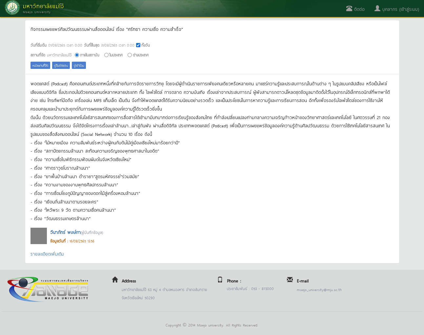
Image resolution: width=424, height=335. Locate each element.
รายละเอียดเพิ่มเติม (47, 253)
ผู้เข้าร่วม (79, 65)
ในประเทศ (116, 55)
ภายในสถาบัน (89, 55)
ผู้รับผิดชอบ (61, 65)
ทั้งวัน (145, 45)
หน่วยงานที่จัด (40, 65)
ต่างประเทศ (141, 55)
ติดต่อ (355, 8)
